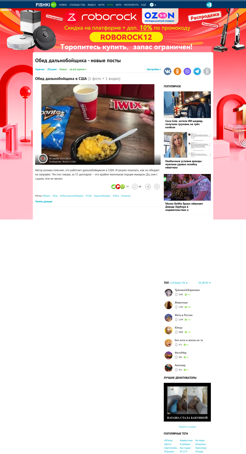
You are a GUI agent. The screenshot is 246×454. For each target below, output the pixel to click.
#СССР (183, 432)
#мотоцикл (186, 450)
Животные (181, 283)
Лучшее (52, 69)
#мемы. (199, 450)
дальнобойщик (102, 195)
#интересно (202, 439)
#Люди (199, 432)
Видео (92, 4)
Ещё (143, 4)
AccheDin (53, 155)
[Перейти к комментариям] (136, 186)
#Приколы (170, 443)
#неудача (200, 447)
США (89, 195)
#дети (167, 439)
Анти (101, 4)
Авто (118, 4)
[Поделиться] (148, 186)
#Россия (200, 435)
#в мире (200, 420)
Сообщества (77, 4)
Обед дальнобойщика (72, 195)
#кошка (168, 447)
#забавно (185, 424)
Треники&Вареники (187, 270)
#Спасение (170, 450)
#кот (182, 443)
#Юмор (168, 420)
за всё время (78, 69)
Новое (63, 4)
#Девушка (185, 447)
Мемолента (131, 4)
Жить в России (184, 295)
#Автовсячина (171, 435)
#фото (167, 424)
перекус (127, 195)
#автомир (200, 428)
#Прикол (169, 432)
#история (185, 428)
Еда (56, 195)
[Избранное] (157, 186)
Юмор (178, 308)
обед (116, 195)
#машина (200, 424)
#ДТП (183, 435)
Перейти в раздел (187, 407)
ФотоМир (181, 333)
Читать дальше (43, 201)
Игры (110, 4)
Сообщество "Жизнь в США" (62, 161)
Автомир (180, 345)
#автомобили (171, 428)
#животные (186, 420)
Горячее (40, 69)
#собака (184, 439)
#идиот (199, 443)
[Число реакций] (120, 186)
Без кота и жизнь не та (189, 320)
